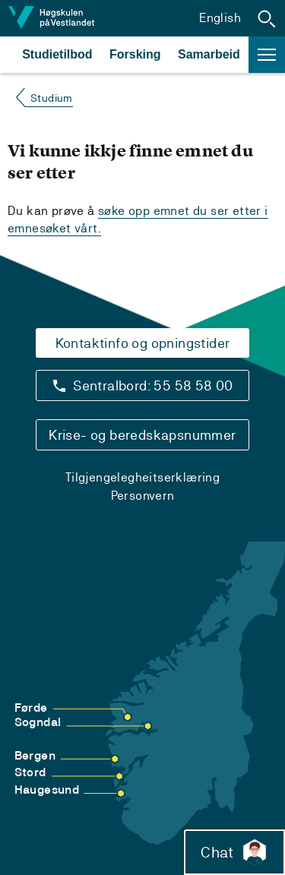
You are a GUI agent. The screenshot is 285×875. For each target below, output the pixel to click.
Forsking (135, 54)
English (220, 18)
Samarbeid (209, 54)
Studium (51, 98)
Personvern (143, 495)
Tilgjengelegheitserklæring (142, 477)
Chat (234, 852)
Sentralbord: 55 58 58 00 (153, 385)
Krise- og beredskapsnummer (142, 435)
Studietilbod (57, 54)
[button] (267, 18)
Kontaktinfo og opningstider (142, 343)
